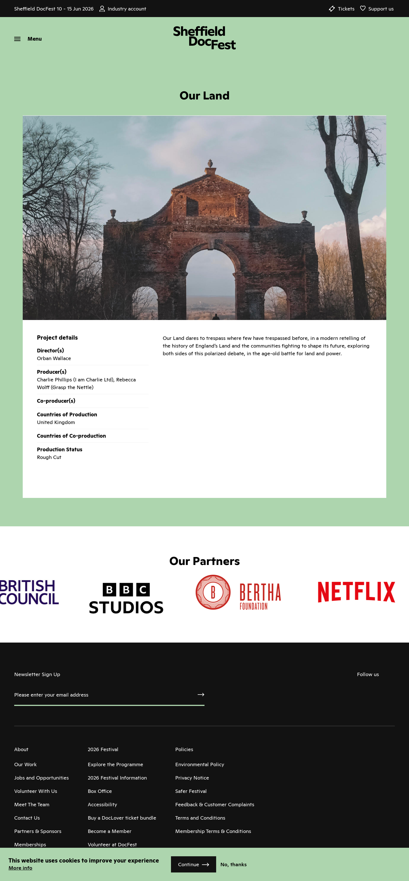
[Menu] (28, 39)
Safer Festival (191, 791)
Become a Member (110, 831)
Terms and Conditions (200, 817)
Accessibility (102, 804)
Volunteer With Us (35, 791)
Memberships (30, 844)
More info (20, 868)
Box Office (100, 791)
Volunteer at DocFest (112, 844)
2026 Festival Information (117, 777)
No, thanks (233, 864)
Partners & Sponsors (37, 831)
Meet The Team (31, 804)
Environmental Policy (199, 764)
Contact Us (27, 817)
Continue (188, 864)
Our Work (25, 764)
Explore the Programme (115, 764)
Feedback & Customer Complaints (214, 804)
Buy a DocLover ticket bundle (122, 817)
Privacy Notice (192, 777)
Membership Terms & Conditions (213, 831)
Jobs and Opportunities (41, 777)
